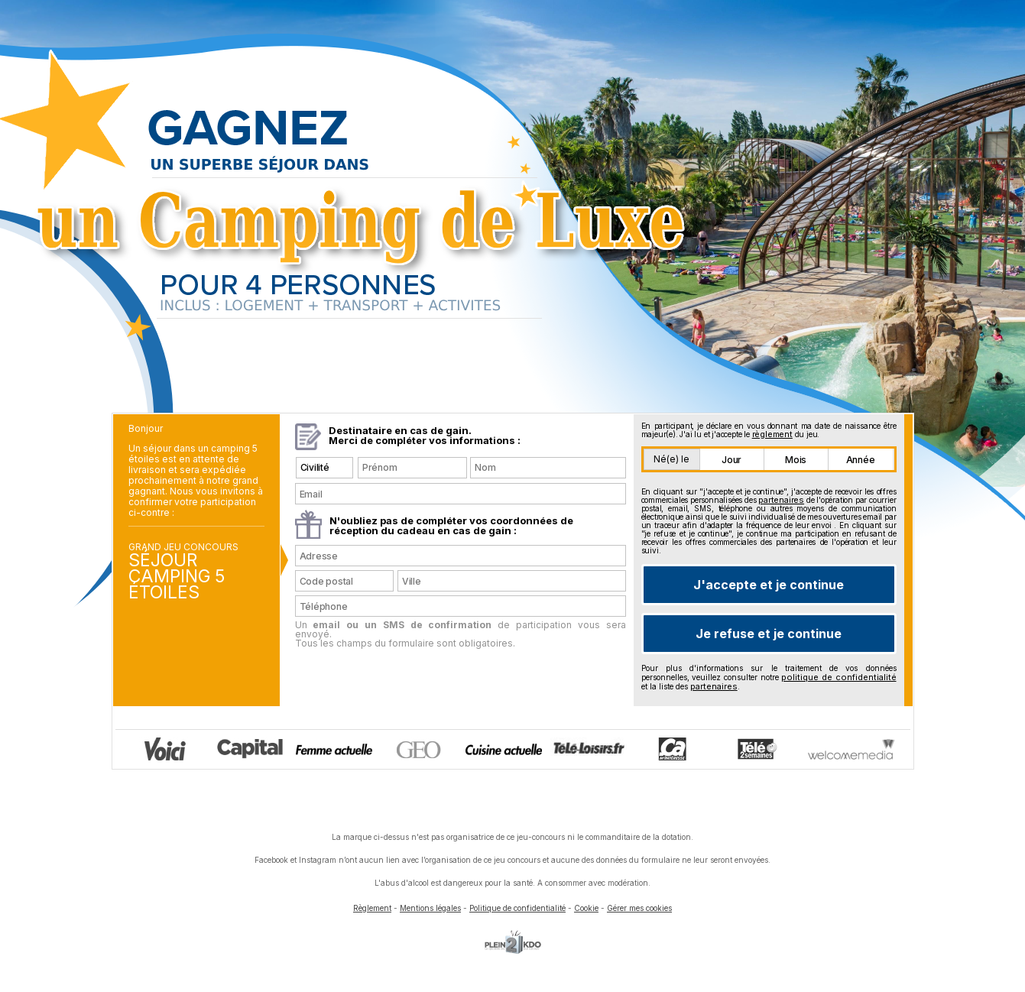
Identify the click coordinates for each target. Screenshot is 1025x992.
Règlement (372, 908)
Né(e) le (671, 459)
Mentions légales (430, 908)
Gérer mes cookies (639, 908)
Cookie (586, 908)
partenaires (781, 499)
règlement (772, 434)
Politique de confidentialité (517, 908)
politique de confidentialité (838, 677)
